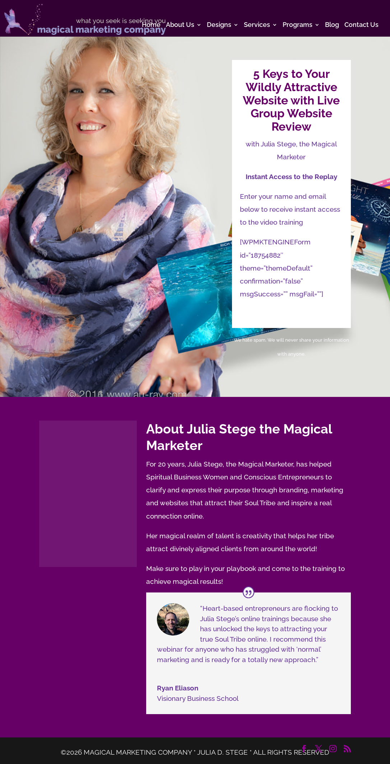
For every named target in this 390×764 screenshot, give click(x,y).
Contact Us (361, 25)
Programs (297, 25)
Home (151, 25)
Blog (332, 25)
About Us (180, 25)
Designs (219, 25)
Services (257, 25)
